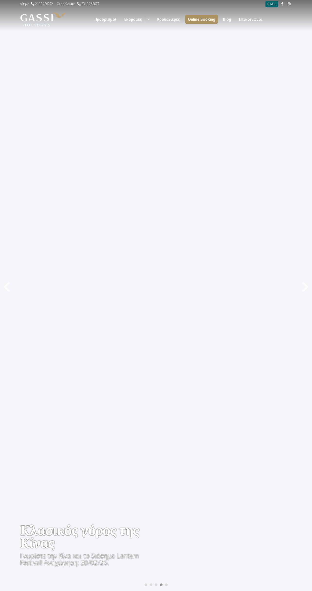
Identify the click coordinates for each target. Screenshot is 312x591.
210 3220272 (36, 3)
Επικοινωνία (251, 19)
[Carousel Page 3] (156, 584)
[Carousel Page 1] (146, 584)
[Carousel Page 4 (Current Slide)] (161, 584)
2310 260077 (78, 3)
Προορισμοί (106, 19)
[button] (148, 19)
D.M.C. (271, 3)
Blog (227, 19)
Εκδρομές (133, 19)
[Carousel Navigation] (156, 148)
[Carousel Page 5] (166, 584)
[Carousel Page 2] (151, 584)
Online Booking (201, 19)
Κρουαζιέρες (168, 19)
